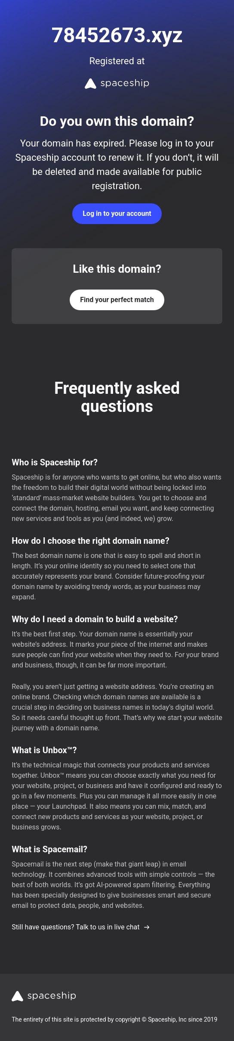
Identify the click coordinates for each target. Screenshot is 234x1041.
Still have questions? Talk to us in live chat (81, 927)
